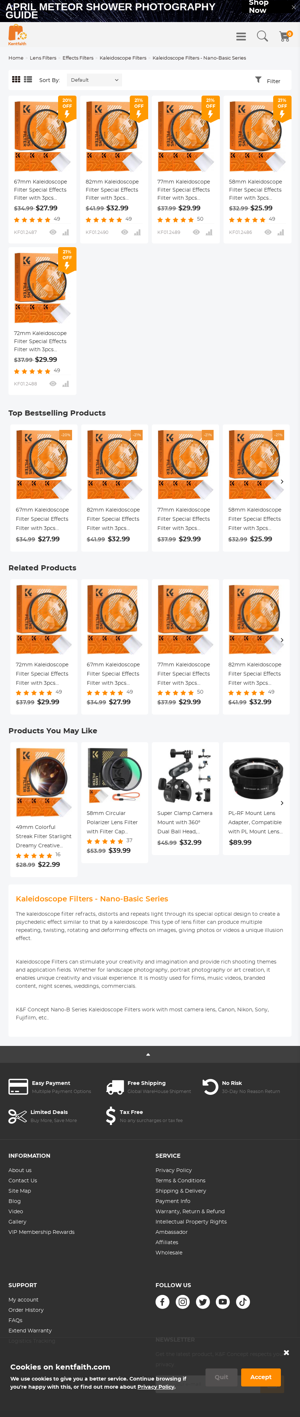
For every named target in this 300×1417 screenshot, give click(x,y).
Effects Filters (78, 58)
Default (80, 80)
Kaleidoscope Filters (123, 58)
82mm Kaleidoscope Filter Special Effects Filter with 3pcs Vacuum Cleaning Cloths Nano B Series (113, 190)
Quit (221, 1377)
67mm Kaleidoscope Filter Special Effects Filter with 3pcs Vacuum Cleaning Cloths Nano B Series (41, 190)
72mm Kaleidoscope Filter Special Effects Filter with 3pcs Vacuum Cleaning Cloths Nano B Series (41, 342)
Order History (26, 1310)
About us (20, 1170)
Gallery (17, 1222)
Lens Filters (43, 58)
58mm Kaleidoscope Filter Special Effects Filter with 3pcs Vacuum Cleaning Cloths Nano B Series (256, 190)
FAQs (15, 1320)
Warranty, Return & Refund (190, 1211)
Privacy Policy (174, 1170)
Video (15, 1211)
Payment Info (173, 1201)
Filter (274, 81)
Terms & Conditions (181, 1180)
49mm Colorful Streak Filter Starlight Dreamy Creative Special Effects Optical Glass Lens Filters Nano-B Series (44, 838)
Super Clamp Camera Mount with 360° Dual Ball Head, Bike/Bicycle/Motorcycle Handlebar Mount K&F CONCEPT (185, 824)
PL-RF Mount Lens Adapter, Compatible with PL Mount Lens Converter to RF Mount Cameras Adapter (255, 824)
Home (16, 58)
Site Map (19, 1191)
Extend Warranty (30, 1331)
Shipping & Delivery (181, 1191)
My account (23, 1300)
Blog (14, 1201)
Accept (261, 1377)
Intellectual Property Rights (191, 1222)
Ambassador (172, 1232)
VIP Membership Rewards (41, 1232)
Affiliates (167, 1242)
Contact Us (22, 1180)
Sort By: (49, 80)
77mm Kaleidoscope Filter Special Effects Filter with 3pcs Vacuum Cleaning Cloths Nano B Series (184, 190)
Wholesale (169, 1253)
